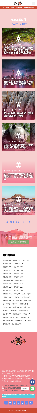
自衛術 (13, 310)
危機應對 (7, 287)
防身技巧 (18, 267)
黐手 (17, 293)
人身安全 (26, 293)
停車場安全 (8, 320)
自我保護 (7, 263)
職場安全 (18, 273)
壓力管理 (17, 300)
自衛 (5, 317)
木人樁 (28, 320)
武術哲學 (7, 283)
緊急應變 (7, 290)
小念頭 (6, 304)
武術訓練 (7, 270)
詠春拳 (7, 260)
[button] (33, 3)
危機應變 (7, 293)
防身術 (17, 260)
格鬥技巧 (14, 317)
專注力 (26, 314)
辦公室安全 (17, 324)
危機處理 (7, 300)
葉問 (5, 310)
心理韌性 (19, 280)
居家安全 (27, 307)
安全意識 (7, 273)
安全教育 (25, 317)
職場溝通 (17, 314)
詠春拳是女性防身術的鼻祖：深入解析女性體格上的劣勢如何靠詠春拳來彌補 (19, 50)
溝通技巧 (17, 307)
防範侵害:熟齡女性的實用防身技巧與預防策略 (19, 146)
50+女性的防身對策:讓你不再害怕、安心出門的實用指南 (19, 176)
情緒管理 (23, 310)
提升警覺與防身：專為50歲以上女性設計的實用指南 (19, 209)
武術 (26, 260)
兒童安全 (18, 290)
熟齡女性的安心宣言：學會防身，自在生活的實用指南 (19, 83)
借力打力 (7, 314)
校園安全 (7, 297)
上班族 (6, 324)
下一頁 (27, 222)
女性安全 (7, 277)
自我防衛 (7, 267)
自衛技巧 (27, 300)
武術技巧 (23, 304)
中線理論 (18, 283)
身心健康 (19, 320)
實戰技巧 (18, 287)
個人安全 (18, 270)
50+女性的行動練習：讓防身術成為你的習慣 (19, 114)
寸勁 (17, 297)
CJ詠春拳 (18, 263)
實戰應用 (18, 277)
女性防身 (26, 297)
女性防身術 (8, 280)
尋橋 (14, 304)
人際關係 (7, 307)
